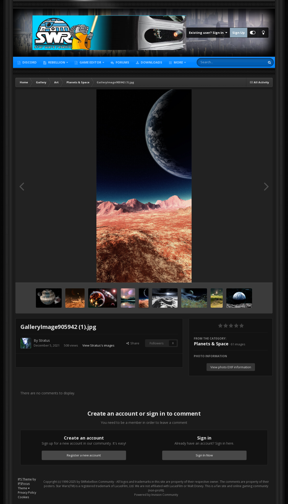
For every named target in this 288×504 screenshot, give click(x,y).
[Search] (218, 62)
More (178, 62)
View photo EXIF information (230, 367)
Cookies (23, 497)
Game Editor (90, 62)
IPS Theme (25, 479)
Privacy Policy (27, 492)
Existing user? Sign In (208, 32)
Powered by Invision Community (156, 495)
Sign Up (238, 32)
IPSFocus (24, 484)
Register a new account (84, 455)
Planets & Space (211, 344)
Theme (24, 488)
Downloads (151, 62)
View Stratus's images (98, 345)
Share (132, 343)
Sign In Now (204, 455)
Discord (29, 62)
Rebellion (56, 62)
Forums (122, 62)
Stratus (44, 340)
